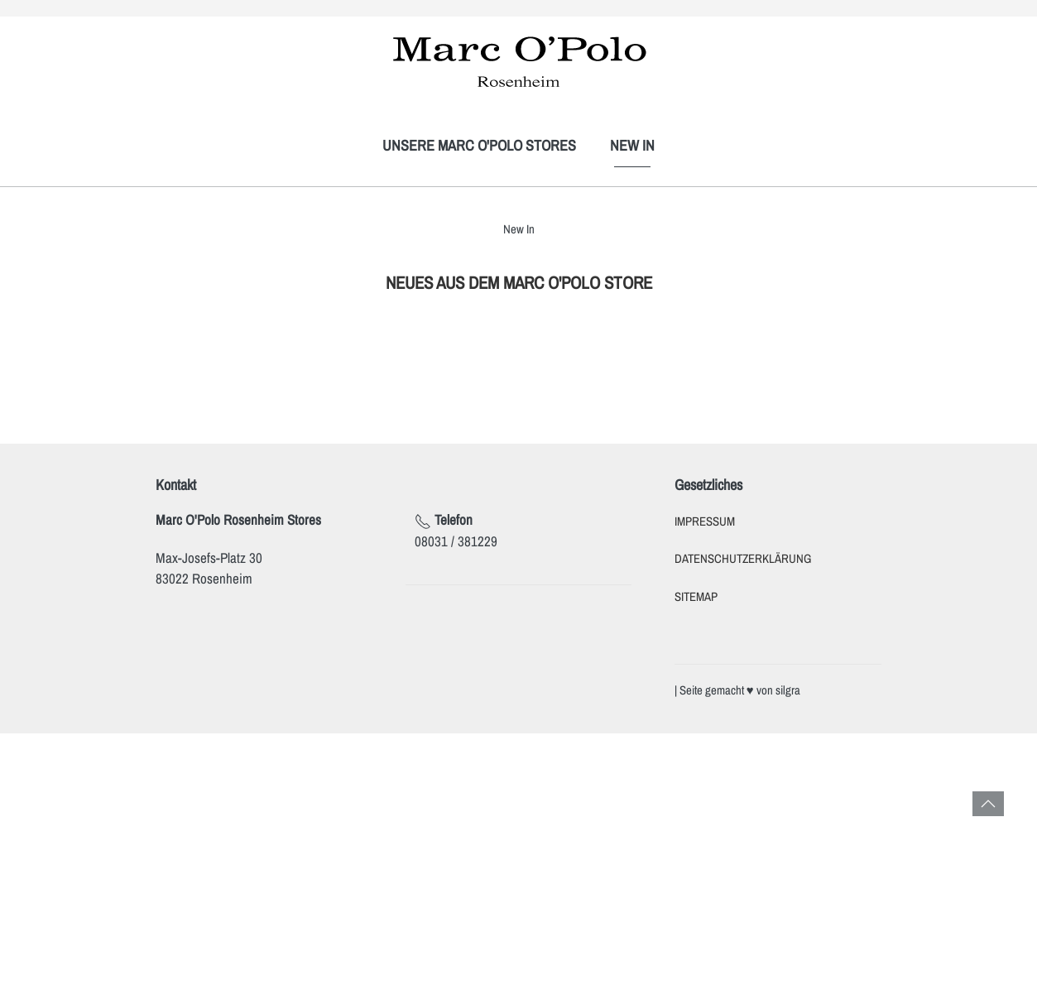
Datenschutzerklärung (743, 558)
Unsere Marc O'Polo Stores (479, 145)
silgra (787, 690)
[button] (988, 803)
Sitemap (696, 597)
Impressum (705, 521)
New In (632, 145)
